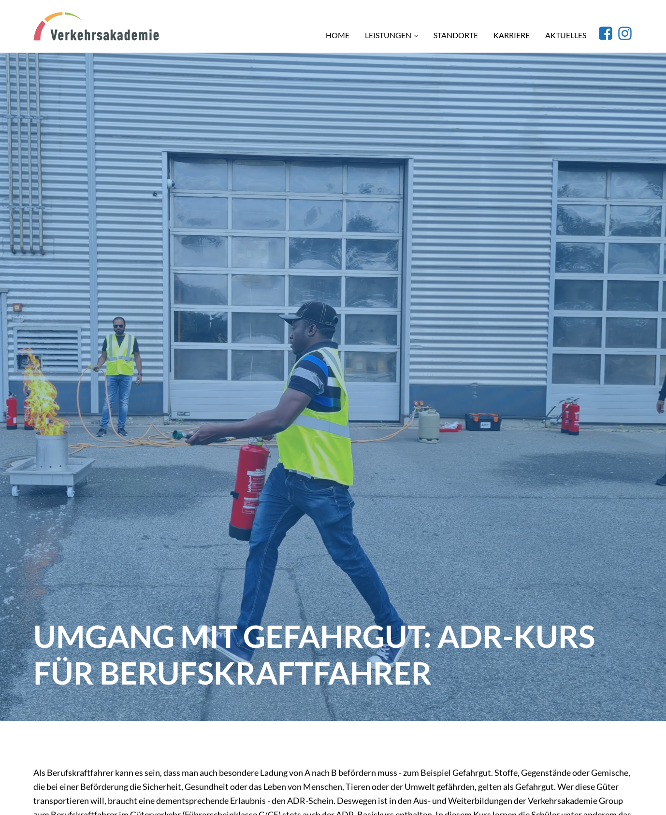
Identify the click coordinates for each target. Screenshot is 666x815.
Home (337, 35)
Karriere (511, 35)
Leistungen (388, 35)
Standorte (456, 35)
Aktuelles (565, 35)
